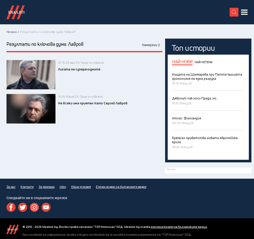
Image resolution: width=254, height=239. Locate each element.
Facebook (11, 207)
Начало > (12, 32)
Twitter (22, 207)
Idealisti (12, 229)
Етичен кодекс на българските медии (121, 187)
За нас (10, 187)
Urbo (63, 187)
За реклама (46, 187)
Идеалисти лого (15, 12)
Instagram (34, 207)
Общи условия (81, 187)
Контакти (26, 187)
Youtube (46, 207)
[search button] (234, 12)
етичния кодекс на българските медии (179, 227)
